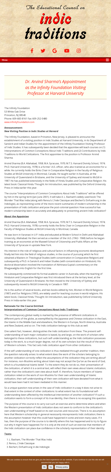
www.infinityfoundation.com (19, 122)
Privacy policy (62, 467)
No (51, 467)
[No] (107, 464)
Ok (44, 467)
